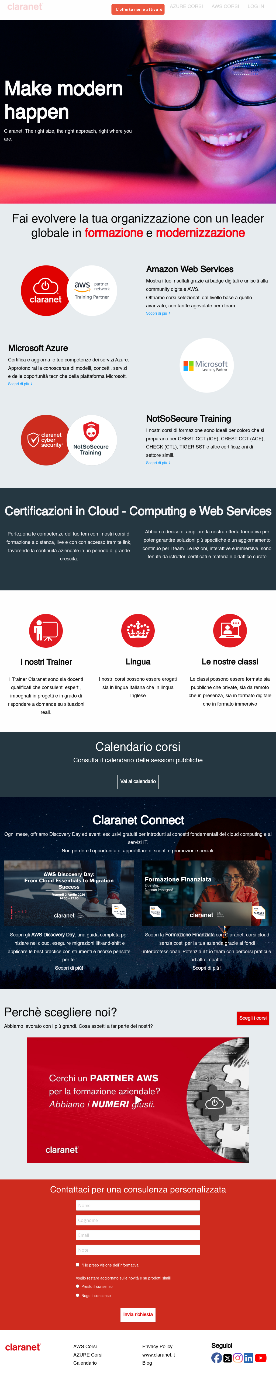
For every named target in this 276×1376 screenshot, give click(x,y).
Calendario (85, 1363)
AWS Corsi (85, 1346)
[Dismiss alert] (160, 9)
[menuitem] (255, 10)
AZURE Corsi (87, 1355)
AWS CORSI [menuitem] (225, 10)
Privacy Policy (157, 1346)
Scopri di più (158, 313)
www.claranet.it (158, 1355)
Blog (147, 1363)
